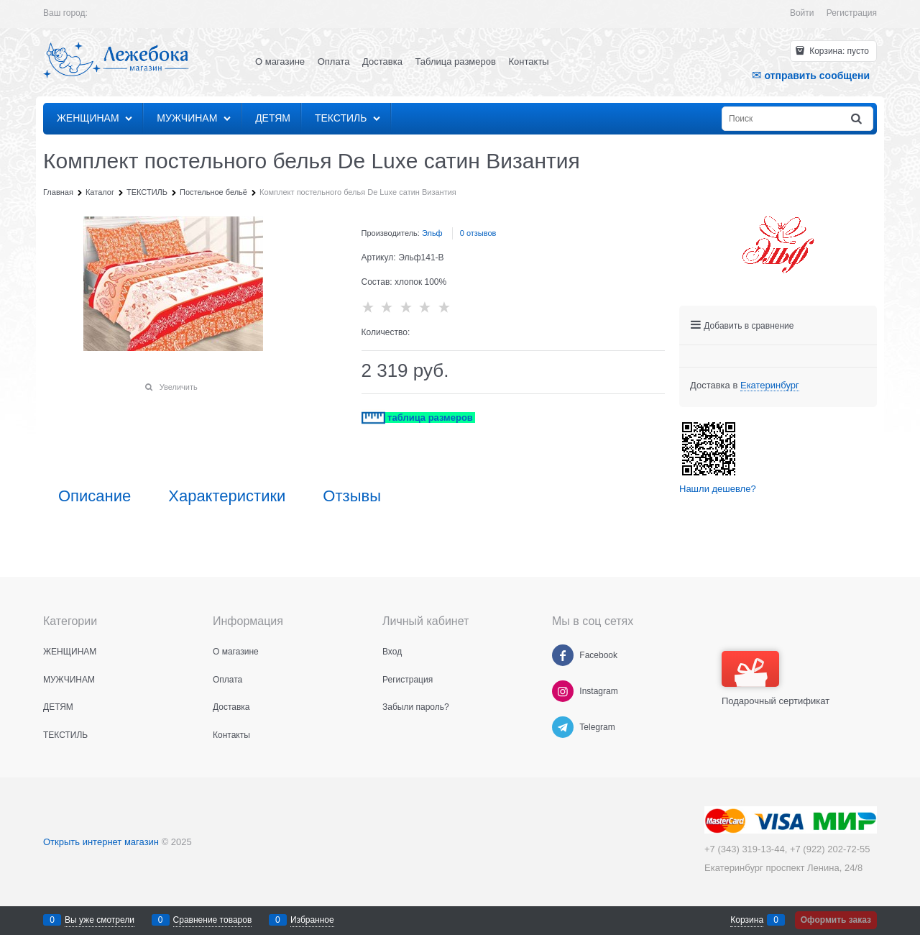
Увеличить (179, 387)
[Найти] (857, 119)
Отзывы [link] (352, 496)
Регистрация (852, 13)
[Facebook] (563, 655)
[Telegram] (563, 727)
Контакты (529, 61)
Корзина (746, 920)
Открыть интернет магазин (101, 841)
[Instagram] (563, 691)
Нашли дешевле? (717, 488)
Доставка (382, 61)
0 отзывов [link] (478, 233)
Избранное (312, 920)
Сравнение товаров (212, 920)
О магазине (280, 61)
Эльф (432, 233)
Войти (802, 13)
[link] (769, 385)
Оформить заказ (836, 920)
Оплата (334, 61)
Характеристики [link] (226, 496)
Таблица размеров (455, 61)
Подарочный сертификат (775, 678)
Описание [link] (94, 496)
